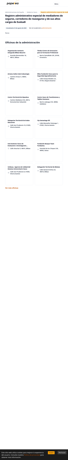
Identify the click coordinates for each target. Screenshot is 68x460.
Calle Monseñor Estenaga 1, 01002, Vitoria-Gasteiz (49, 124)
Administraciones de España (14, 12)
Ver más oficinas (11, 188)
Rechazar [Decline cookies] (62, 452)
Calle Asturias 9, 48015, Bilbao (20, 148)
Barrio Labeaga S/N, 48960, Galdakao (49, 103)
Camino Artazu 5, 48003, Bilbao (18, 78)
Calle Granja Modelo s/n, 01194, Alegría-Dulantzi (48, 80)
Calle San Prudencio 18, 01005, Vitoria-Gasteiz (20, 126)
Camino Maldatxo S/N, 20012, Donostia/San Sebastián (20, 101)
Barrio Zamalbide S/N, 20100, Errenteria (49, 56)
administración (47, 28)
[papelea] (13, 4)
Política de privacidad (32, 455)
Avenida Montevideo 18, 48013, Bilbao (18, 56)
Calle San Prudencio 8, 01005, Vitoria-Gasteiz (20, 173)
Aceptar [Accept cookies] (51, 453)
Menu (56, 4)
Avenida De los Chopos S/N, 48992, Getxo (49, 149)
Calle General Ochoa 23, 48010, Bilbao (48, 171)
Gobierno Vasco (32, 12)
